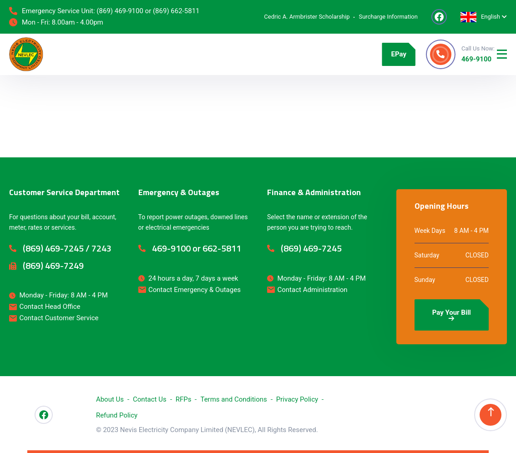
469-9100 (476, 59)
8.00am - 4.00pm (77, 22)
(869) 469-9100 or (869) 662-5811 (147, 11)
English (480, 17)
